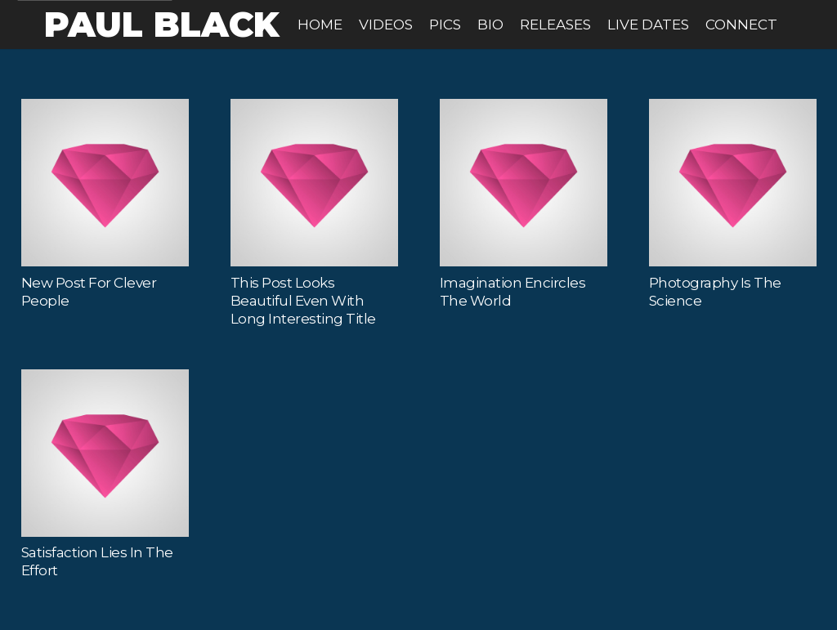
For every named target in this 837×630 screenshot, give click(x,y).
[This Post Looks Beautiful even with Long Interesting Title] (314, 182)
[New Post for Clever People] (105, 182)
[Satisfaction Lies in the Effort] (105, 453)
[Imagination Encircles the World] (523, 182)
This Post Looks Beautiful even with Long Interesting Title (303, 301)
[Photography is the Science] (733, 182)
